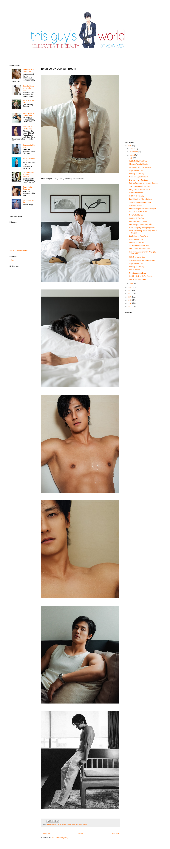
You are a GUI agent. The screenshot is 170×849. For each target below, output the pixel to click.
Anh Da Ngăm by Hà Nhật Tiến (140, 225)
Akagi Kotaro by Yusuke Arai (139, 189)
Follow (12, 260)
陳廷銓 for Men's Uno (137, 257)
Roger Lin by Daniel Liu (27, 188)
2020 (130, 297)
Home (80, 834)
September (134, 152)
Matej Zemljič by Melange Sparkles (141, 228)
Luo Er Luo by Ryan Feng (138, 236)
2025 (130, 146)
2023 (130, 287)
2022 (130, 291)
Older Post (115, 834)
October (133, 149)
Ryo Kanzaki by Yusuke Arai (139, 249)
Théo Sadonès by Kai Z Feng (139, 186)
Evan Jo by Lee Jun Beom (138, 180)
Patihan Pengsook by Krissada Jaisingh (143, 183)
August (132, 155)
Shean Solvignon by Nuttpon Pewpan (142, 209)
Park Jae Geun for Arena (138, 221)
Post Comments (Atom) (59, 838)
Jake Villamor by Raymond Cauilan (142, 260)
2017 (130, 306)
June (132, 283)
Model (84, 824)
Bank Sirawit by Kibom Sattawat (140, 199)
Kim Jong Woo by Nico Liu (138, 164)
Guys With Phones (136, 170)
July (131, 158)
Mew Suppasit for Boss (137, 273)
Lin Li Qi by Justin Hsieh (138, 212)
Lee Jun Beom (77, 824)
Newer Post (46, 834)
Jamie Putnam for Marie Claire (140, 202)
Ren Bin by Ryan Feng (137, 279)
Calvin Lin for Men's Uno (138, 205)
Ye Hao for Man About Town (139, 246)
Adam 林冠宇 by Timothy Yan (29, 115)
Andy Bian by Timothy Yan (27, 128)
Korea (64, 824)
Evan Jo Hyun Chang (54, 824)
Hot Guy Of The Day (136, 174)
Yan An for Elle (134, 270)
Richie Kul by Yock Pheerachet (140, 167)
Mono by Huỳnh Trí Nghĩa (138, 177)
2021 (130, 294)
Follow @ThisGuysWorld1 (19, 250)
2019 (130, 300)
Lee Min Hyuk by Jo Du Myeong (140, 276)
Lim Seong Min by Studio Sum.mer (28, 175)
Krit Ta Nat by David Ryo (138, 161)
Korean (69, 824)
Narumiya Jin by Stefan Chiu (28, 71)
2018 (130, 303)
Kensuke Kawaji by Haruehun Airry (28, 88)
